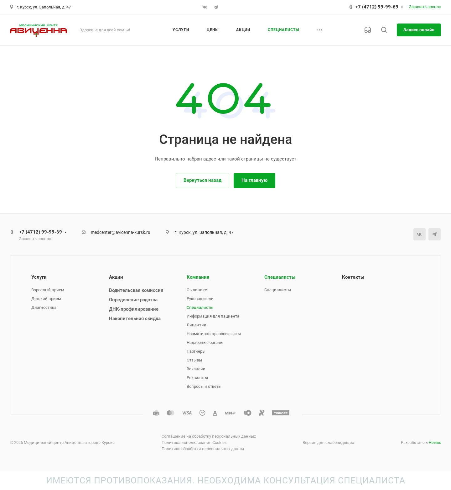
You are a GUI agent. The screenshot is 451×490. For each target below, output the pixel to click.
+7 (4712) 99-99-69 (376, 7)
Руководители (200, 298)
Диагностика (43, 307)
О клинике (197, 289)
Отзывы (194, 360)
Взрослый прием (47, 289)
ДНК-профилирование (133, 309)
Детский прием (46, 298)
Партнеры (196, 351)
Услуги (39, 277)
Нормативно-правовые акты (214, 333)
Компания (198, 277)
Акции (116, 277)
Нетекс (435, 442)
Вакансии (196, 368)
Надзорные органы (205, 342)
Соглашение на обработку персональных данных (209, 436)
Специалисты (200, 307)
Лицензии (196, 325)
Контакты (353, 277)
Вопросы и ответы (204, 386)
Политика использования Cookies (194, 442)
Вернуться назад (202, 180)
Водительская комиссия (136, 290)
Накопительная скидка (135, 318)
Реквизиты (197, 377)
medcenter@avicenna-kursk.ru (120, 232)
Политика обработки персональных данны (203, 448)
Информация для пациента (213, 316)
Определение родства (133, 300)
